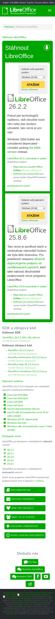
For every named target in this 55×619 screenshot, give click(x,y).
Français (38, 3)
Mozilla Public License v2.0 (22, 604)
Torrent (24, 89)
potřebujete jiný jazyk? (18, 186)
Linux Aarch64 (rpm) (17, 398)
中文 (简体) (14, 3)
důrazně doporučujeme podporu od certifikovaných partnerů (26, 263)
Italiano (45, 3)
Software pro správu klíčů (26, 174)
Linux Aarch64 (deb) (17, 395)
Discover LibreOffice (22, 526)
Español (30, 3)
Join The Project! (20, 508)
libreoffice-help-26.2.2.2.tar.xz (23, 364)
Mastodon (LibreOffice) (30, 569)
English (6, 3)
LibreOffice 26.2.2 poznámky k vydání (26, 158)
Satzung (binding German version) (17, 596)
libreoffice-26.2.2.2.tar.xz (21, 350)
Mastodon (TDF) (22, 577)
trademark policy (12, 613)
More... (52, 3)
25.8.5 (10, 464)
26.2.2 (10, 450)
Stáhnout (9, 27)
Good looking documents (25, 535)
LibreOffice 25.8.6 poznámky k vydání (26, 286)
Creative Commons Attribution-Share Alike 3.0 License (29, 600)
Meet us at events (20, 517)
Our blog (30, 562)
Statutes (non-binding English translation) (34, 594)
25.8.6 (10, 460)
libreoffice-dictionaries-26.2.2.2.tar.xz (27, 357)
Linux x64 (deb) (15, 402)
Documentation (18, 490)
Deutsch (23, 3)
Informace (33, 89)
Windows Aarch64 (16, 423)
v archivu (39, 481)
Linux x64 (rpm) (15, 405)
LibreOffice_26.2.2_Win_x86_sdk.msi (21, 337)
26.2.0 (10, 457)
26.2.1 (10, 453)
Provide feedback (20, 499)
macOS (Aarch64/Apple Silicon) (23, 409)
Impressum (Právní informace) (13, 593)
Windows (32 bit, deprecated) (22, 419)
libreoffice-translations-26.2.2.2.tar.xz (27, 371)
